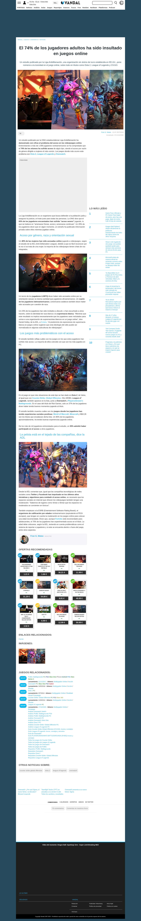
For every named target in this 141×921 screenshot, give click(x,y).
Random (86, 7)
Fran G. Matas (106, 132)
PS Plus (32, 1)
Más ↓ (55, 3)
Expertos (73, 802)
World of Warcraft (61, 414)
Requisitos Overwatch (35, 751)
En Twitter (89, 802)
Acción (70, 681)
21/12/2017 (42, 681)
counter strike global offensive (31, 770)
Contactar (74, 906)
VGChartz (74, 911)
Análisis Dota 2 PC (34, 722)
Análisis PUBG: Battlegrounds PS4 (40, 714)
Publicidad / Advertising (95, 903)
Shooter (30, 688)
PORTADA (21, 7)
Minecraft (74, 414)
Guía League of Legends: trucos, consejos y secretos (46, 731)
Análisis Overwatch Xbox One (38, 720)
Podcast (112, 7)
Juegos (49, 7)
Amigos (81, 802)
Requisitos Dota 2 (34, 753)
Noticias (29, 7)
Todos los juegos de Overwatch (39, 744)
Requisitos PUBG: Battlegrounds (39, 749)
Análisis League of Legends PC (39, 727)
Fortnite (58, 519)
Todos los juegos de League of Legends (41, 742)
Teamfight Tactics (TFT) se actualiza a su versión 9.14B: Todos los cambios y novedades (52, 792)
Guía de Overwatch (34, 733)
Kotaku (44, 322)
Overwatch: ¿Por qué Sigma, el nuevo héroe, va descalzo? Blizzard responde (28, 792)
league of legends (59, 770)
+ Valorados (63, 802)
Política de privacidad (95, 906)
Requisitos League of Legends (38, 758)
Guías (43, 7)
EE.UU (37, 1)
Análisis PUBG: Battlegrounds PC (39, 716)
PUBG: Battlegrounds (35, 677)
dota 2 (47, 770)
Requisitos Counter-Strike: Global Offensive (43, 755)
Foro (79, 7)
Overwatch (60, 154)
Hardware (93, 7)
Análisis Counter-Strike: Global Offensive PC (43, 725)
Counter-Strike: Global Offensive (46, 398)
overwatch (73, 770)
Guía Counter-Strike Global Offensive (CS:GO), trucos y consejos (50, 729)
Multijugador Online (60, 681)
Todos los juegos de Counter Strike (40, 740)
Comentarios (52, 802)
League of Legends (45, 154)
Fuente (21, 639)
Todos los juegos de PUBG (37, 747)
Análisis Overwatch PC (36, 718)
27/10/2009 (42, 707)
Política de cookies (112, 906)
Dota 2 (33, 154)
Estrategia (37, 695)
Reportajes (58, 7)
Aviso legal (110, 903)
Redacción (75, 903)
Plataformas (103, 7)
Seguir (23, 678)
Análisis (37, 7)
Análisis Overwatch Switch (37, 711)
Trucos (73, 7)
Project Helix (44, 1)
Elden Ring (33, 4)
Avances (66, 7)
